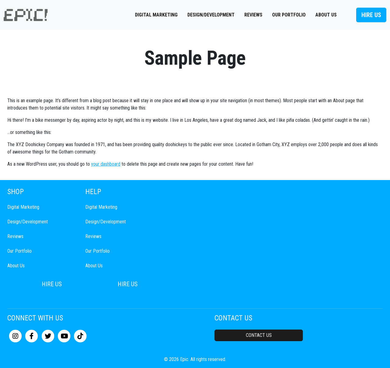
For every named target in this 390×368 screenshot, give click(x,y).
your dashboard (105, 164)
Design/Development (211, 15)
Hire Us (371, 15)
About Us (326, 15)
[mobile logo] (26, 15)
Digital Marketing (156, 15)
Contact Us (259, 335)
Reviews (253, 15)
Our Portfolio (289, 15)
